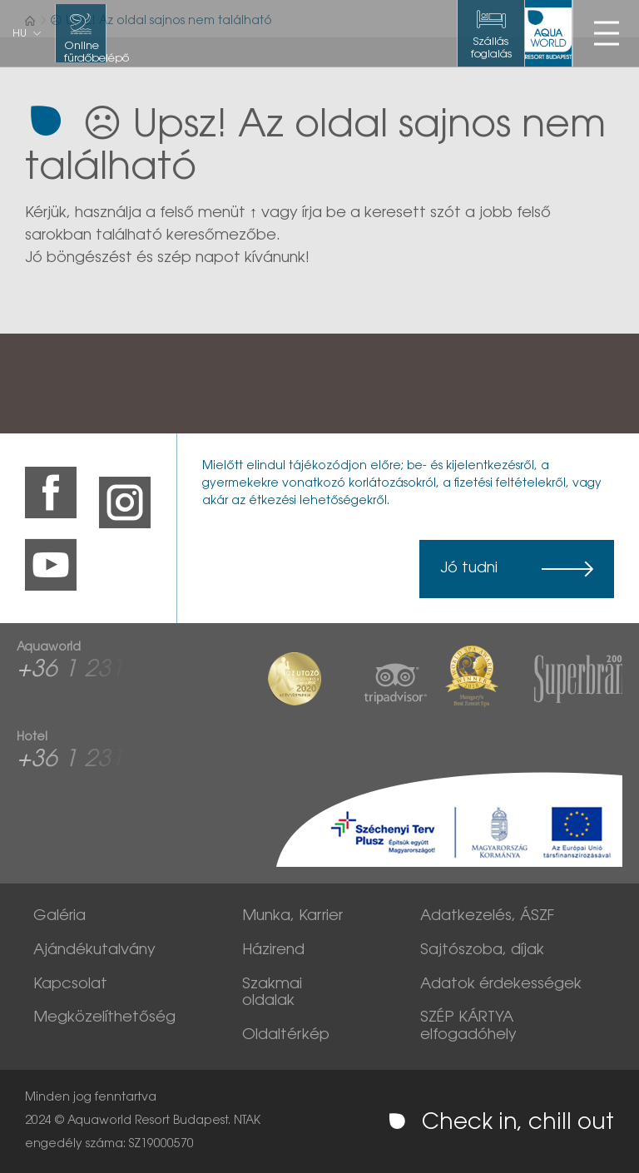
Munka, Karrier (292, 916)
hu (19, 34)
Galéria (59, 916)
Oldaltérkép (285, 1035)
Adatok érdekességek (501, 985)
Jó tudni (469, 569)
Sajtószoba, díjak (482, 950)
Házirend (273, 950)
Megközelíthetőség (104, 1018)
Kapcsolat (70, 985)
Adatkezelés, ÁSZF (487, 916)
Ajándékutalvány (94, 950)
